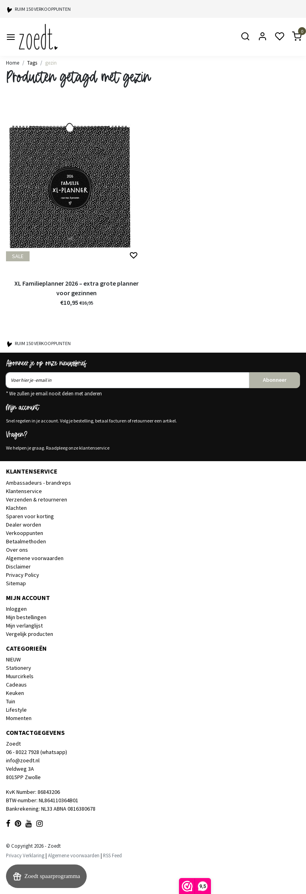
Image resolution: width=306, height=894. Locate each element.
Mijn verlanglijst (24, 625)
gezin (51, 62)
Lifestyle (16, 709)
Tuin (10, 701)
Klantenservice (24, 491)
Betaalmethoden (26, 541)
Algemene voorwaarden (35, 558)
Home (12, 62)
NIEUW (13, 659)
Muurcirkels (20, 676)
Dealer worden (23, 524)
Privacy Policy (22, 574)
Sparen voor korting (30, 516)
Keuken (15, 693)
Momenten (19, 718)
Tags (32, 62)
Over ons (17, 549)
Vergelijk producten (29, 633)
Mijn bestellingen (26, 617)
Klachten (16, 507)
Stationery (18, 667)
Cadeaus (16, 684)
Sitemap (16, 583)
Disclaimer (18, 566)
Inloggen (16, 608)
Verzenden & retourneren (36, 499)
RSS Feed (112, 855)
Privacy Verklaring (25, 855)
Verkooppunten (24, 533)
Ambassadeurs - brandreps (38, 482)
